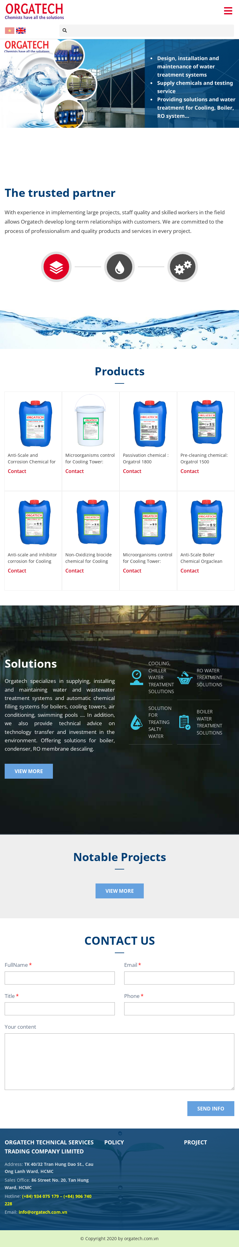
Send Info (210, 1108)
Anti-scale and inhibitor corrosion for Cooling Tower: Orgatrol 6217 (32, 558)
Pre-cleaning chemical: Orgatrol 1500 (204, 458)
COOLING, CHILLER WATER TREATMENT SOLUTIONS (161, 677)
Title (10, 995)
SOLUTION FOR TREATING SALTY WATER (159, 722)
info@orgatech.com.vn (43, 1212)
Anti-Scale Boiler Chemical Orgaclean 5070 (201, 558)
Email (130, 964)
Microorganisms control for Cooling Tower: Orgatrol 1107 (90, 458)
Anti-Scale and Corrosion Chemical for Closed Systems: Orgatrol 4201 (32, 458)
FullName (16, 964)
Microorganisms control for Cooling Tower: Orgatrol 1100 (147, 558)
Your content (20, 1026)
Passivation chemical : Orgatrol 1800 (146, 458)
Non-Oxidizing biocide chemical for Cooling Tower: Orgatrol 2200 (88, 558)
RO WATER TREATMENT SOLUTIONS (209, 677)
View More (29, 771)
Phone (132, 995)
